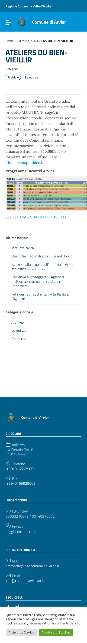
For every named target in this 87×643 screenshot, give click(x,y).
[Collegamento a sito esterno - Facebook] (8, 606)
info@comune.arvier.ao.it (25, 580)
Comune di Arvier (49, 22)
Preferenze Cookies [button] (21, 632)
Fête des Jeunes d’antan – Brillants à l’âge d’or (40, 296)
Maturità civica (22, 248)
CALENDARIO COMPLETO (43, 217)
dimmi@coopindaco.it (25, 162)
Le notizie (31, 77)
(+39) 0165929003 (20, 483)
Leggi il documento (20, 531)
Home (10, 40)
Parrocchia (19, 338)
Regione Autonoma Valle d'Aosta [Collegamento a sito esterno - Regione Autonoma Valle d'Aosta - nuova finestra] (28, 6)
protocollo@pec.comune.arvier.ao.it (32, 566)
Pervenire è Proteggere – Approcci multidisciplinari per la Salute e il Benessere (37, 281)
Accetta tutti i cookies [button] (56, 632)
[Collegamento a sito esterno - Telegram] (16, 606)
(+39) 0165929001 (20, 469)
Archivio (23, 40)
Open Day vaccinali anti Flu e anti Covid (41, 256)
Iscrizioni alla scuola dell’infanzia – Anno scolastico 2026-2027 (42, 267)
